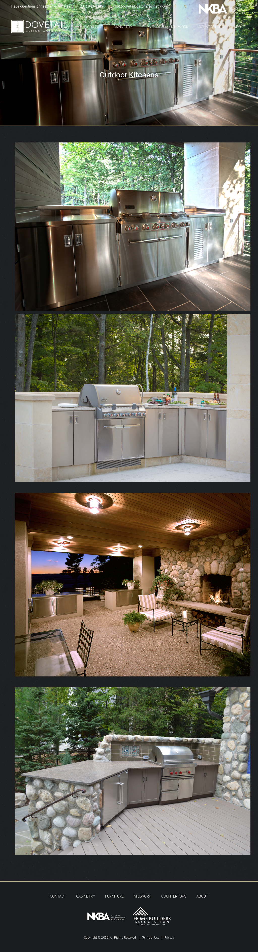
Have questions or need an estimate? (40, 6)
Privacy (169, 937)
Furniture (151, 27)
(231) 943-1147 (91, 6)
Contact (95, 27)
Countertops (211, 27)
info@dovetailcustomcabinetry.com (141, 6)
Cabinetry (122, 27)
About (239, 27)
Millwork (179, 27)
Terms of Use (150, 937)
